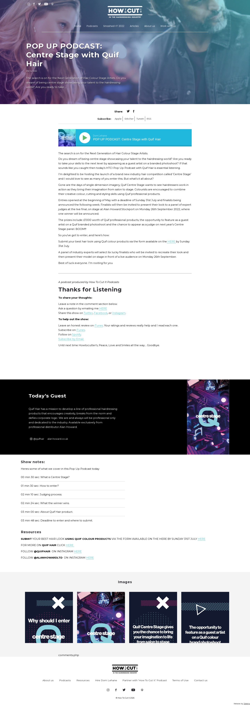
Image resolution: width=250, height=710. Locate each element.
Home (77, 26)
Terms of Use (180, 680)
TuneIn (140, 118)
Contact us (200, 680)
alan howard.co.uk (57, 439)
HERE (171, 241)
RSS (149, 118)
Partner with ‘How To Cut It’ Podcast (144, 680)
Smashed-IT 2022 (113, 26)
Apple (118, 118)
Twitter (88, 313)
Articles (134, 26)
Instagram (119, 313)
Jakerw (247, 704)
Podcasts (92, 26)
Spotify (76, 334)
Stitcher (129, 118)
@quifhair (37, 439)
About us (149, 26)
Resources (83, 680)
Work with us (168, 26)
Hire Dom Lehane (106, 680)
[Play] (85, 137)
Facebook (100, 313)
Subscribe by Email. (71, 339)
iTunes (98, 325)
